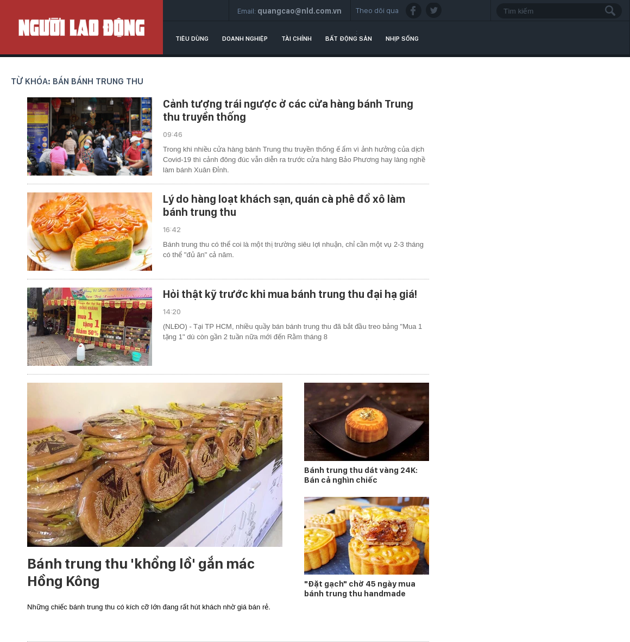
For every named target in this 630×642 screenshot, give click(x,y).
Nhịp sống (402, 38)
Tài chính (296, 38)
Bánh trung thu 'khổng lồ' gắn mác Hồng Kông (141, 572)
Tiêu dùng (192, 38)
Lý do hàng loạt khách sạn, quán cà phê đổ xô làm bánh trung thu (284, 205)
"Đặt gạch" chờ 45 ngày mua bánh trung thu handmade (359, 589)
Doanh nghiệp (245, 38)
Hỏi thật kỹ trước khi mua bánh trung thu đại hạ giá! (290, 294)
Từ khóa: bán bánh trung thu (77, 81)
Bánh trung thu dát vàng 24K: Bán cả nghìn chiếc (361, 475)
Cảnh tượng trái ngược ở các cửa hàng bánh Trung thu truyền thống (288, 110)
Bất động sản (348, 38)
